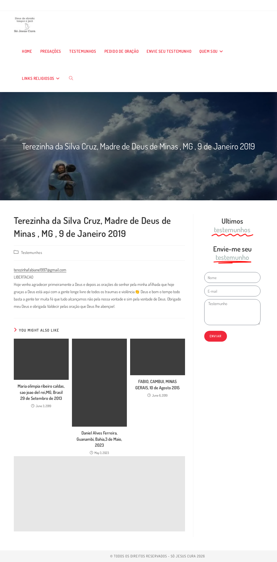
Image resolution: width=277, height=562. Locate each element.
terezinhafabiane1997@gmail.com (40, 269)
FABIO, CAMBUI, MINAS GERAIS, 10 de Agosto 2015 (157, 384)
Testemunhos (31, 252)
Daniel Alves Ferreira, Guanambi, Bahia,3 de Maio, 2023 (99, 439)
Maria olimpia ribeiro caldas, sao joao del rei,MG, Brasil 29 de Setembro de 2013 (41, 392)
